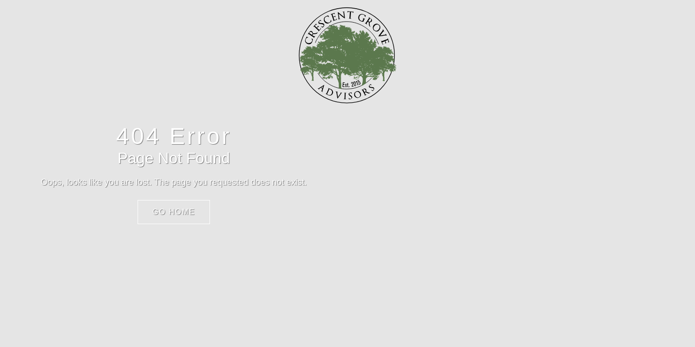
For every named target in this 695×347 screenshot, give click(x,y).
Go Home (174, 212)
